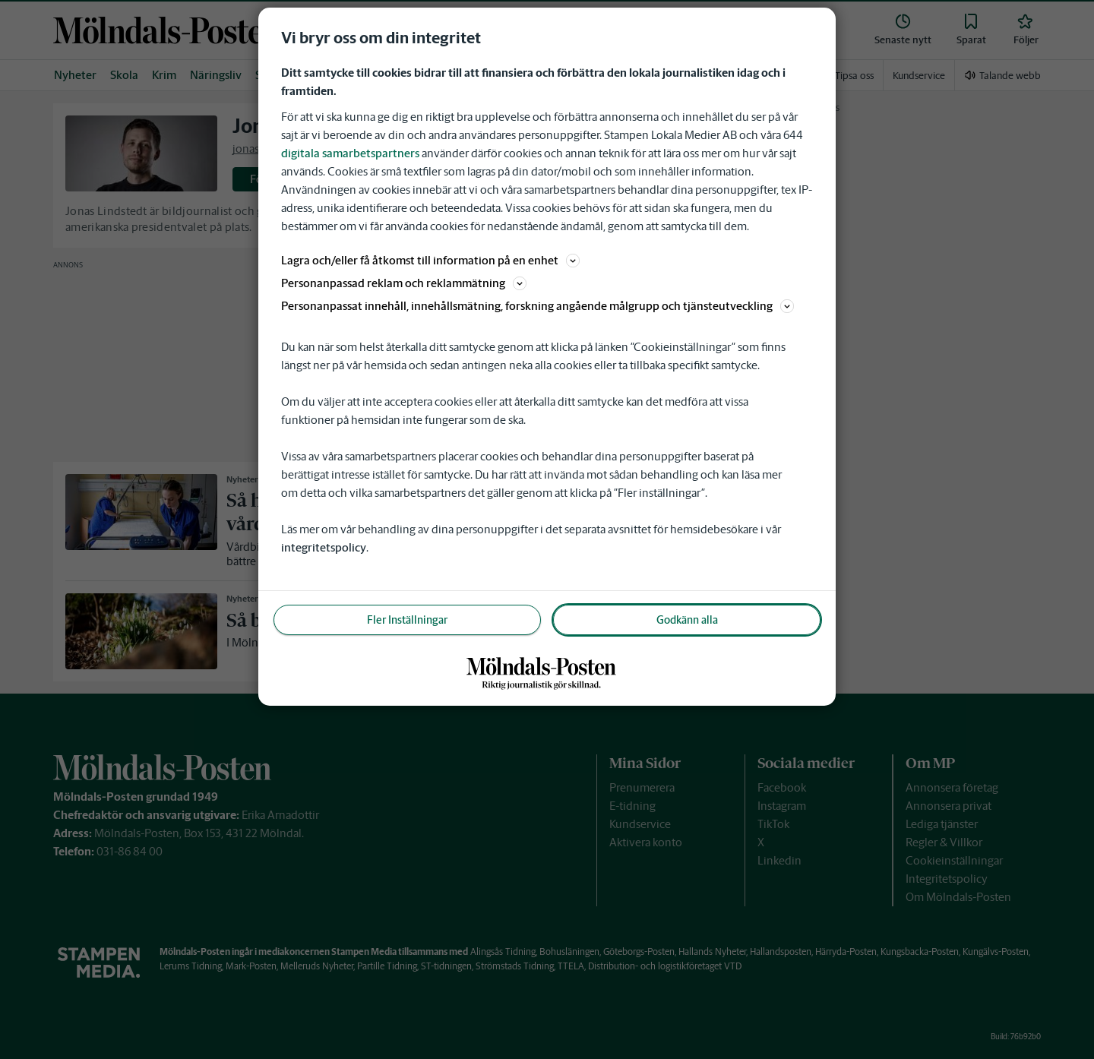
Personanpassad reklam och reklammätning (403, 283)
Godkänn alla (687, 620)
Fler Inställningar (407, 620)
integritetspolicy (323, 547)
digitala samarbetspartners (350, 153)
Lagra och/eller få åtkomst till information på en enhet (430, 260)
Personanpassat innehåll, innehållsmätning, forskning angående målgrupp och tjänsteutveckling (537, 306)
